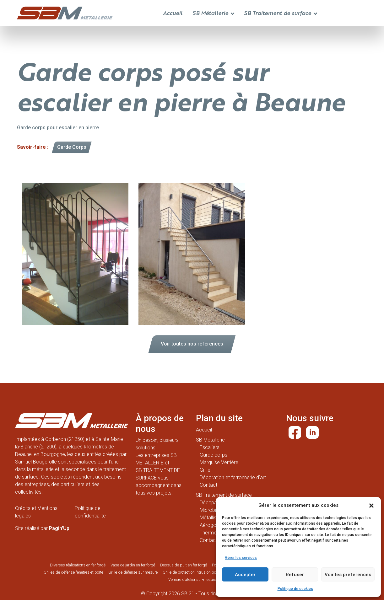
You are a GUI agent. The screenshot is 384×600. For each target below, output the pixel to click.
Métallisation (213, 518)
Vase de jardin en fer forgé (133, 565)
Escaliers (209, 447)
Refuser (295, 574)
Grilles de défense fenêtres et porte (73, 572)
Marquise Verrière (219, 462)
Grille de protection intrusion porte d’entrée (199, 572)
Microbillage (213, 510)
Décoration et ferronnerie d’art (233, 477)
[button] (371, 505)
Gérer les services (241, 557)
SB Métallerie (213, 13)
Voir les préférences (348, 574)
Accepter (245, 574)
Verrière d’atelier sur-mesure (192, 579)
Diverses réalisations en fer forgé (77, 565)
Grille (205, 470)
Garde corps (213, 455)
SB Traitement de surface (280, 13)
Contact (208, 485)
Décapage (211, 503)
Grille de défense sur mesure (133, 572)
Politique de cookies (295, 589)
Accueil (172, 13)
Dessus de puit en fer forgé (183, 565)
